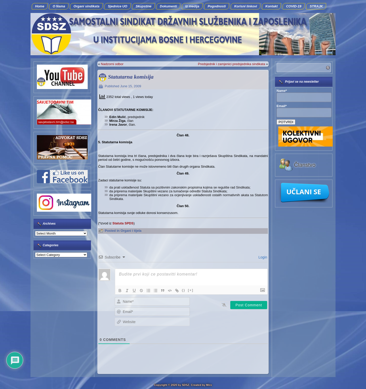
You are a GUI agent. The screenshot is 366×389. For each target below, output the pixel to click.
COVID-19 (293, 6)
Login (262, 257)
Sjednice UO (117, 6)
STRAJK (316, 6)
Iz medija (192, 6)
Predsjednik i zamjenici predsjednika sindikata (231, 64)
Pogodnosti (217, 6)
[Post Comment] (248, 305)
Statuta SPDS (122, 223)
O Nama (59, 6)
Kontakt (271, 6)
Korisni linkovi (245, 6)
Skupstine (143, 6)
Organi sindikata (86, 6)
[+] (190, 290)
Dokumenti (168, 6)
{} (183, 290)
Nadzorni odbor (112, 64)
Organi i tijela (130, 231)
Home (39, 6)
